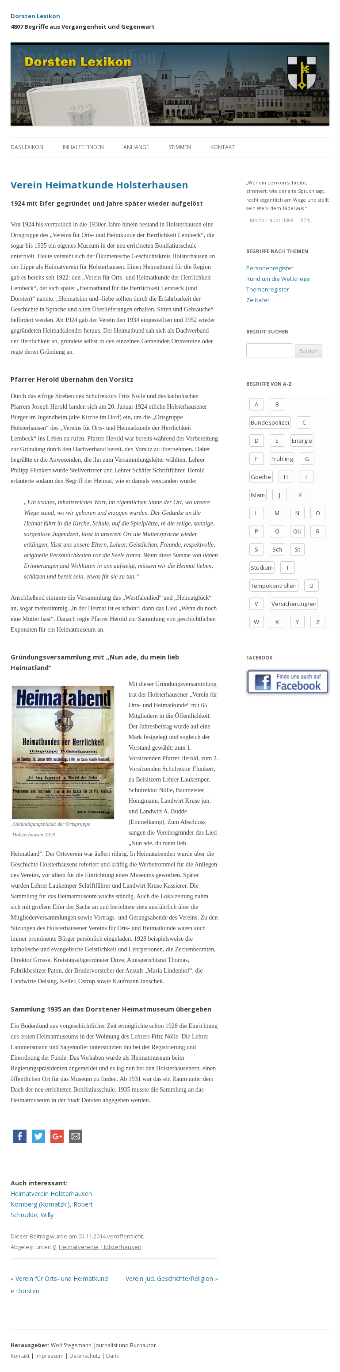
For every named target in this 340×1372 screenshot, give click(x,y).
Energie (302, 441)
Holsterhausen (121, 1247)
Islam (258, 495)
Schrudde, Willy (32, 1215)
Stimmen (179, 147)
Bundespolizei (270, 422)
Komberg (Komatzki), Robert (52, 1204)
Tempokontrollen (274, 586)
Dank (112, 1356)
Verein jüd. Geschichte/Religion (172, 1278)
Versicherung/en (294, 604)
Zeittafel (257, 300)
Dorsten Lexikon (35, 16)
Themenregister (267, 289)
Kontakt (222, 147)
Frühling (282, 459)
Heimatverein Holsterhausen (51, 1193)
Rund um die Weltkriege (278, 279)
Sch (277, 549)
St (297, 549)
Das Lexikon (27, 147)
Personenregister (270, 268)
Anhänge (136, 147)
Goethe (261, 477)
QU (297, 531)
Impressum (49, 1356)
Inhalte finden (83, 147)
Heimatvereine (79, 1247)
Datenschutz (84, 1356)
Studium (262, 567)
